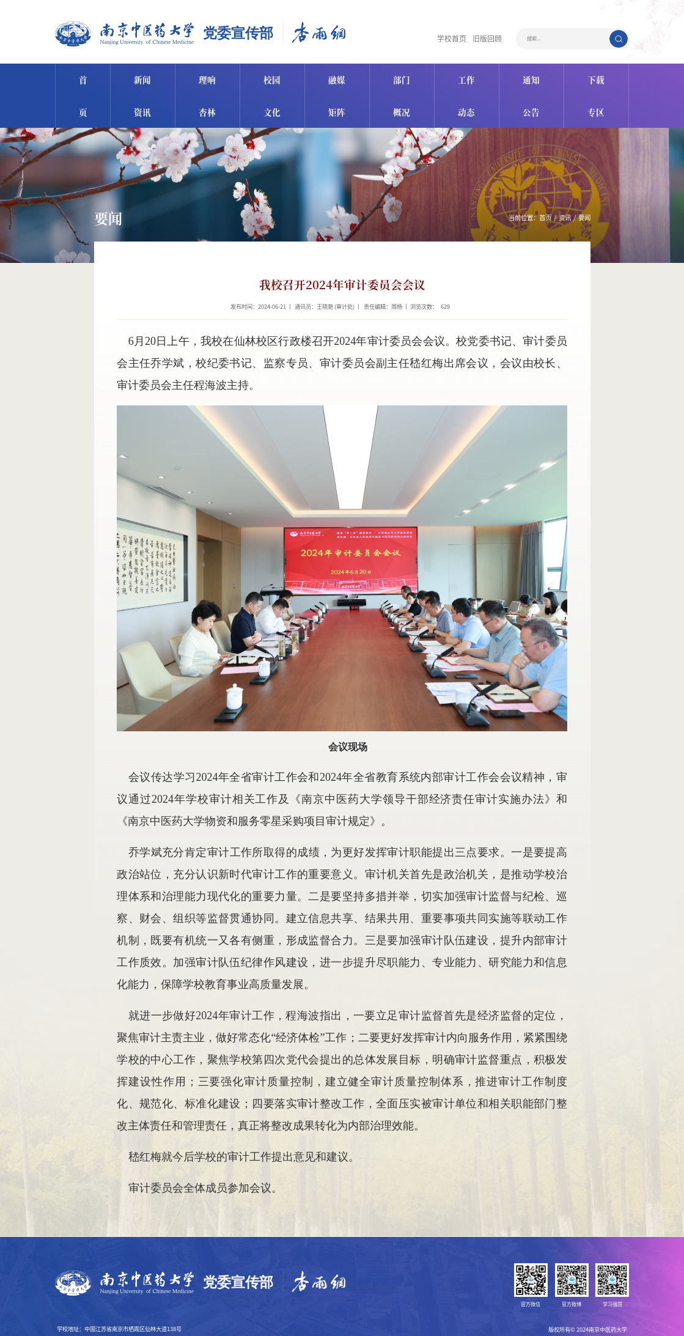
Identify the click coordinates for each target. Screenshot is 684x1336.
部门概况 (401, 75)
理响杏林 (205, 75)
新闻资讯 (139, 75)
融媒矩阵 (335, 75)
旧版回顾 (491, 39)
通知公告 (533, 75)
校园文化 (270, 75)
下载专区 (598, 75)
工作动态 (467, 75)
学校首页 (463, 39)
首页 (79, 75)
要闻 (584, 178)
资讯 (565, 178)
